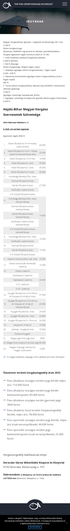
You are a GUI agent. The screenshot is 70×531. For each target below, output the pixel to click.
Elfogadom (35, 527)
